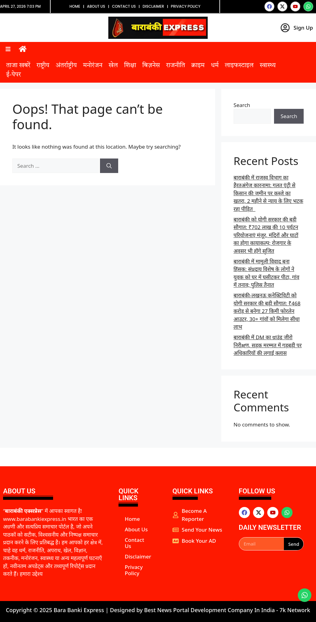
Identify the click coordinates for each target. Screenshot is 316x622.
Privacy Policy (186, 6)
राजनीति (175, 66)
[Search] (109, 166)
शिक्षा (130, 66)
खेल (113, 66)
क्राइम (198, 66)
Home (74, 6)
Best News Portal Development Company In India (210, 610)
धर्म (214, 66)
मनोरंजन (92, 66)
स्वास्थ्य (268, 66)
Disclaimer (153, 6)
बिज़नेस (151, 66)
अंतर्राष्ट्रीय (66, 66)
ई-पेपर (13, 75)
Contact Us (124, 6)
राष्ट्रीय (42, 66)
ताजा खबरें (18, 66)
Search (242, 105)
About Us (96, 6)
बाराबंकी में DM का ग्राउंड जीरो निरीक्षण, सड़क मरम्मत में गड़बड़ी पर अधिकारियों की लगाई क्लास (268, 345)
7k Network (295, 610)
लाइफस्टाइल (239, 66)
